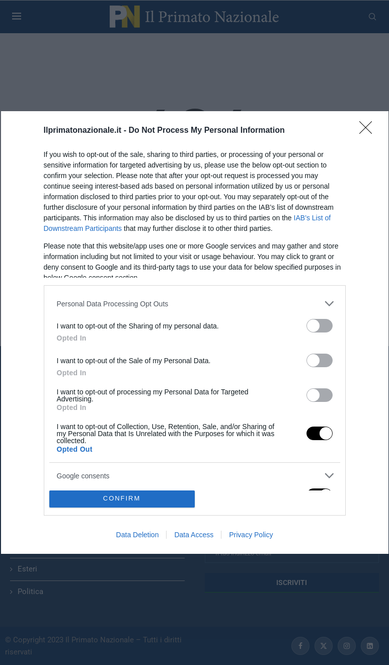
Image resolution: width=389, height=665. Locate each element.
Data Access (193, 535)
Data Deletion (137, 535)
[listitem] (195, 303)
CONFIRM (122, 499)
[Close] (368, 130)
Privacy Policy (251, 535)
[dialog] (194, 332)
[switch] (319, 325)
